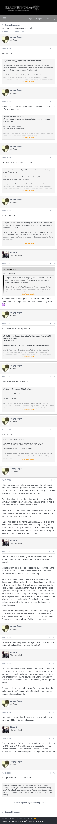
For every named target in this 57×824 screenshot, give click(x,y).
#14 (54, 738)
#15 (54, 773)
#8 (54, 430)
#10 (54, 552)
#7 (54, 377)
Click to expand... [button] (28, 81)
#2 (54, 101)
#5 (54, 264)
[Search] (53, 18)
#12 (54, 663)
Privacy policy (21, 818)
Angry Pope (8, 31)
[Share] (51, 48)
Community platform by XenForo (24, 821)
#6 (54, 324)
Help (30, 818)
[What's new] (48, 18)
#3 (54, 157)
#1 (54, 48)
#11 (54, 637)
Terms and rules (8, 818)
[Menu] (4, 19)
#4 (54, 210)
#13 (54, 712)
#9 (54, 480)
